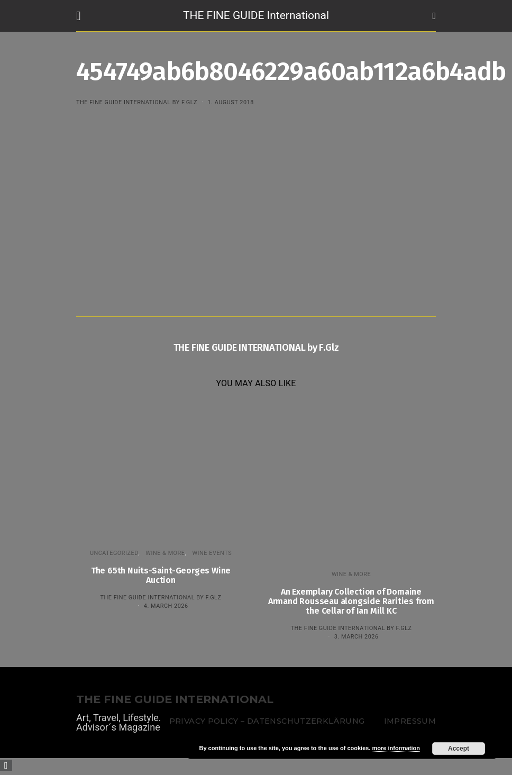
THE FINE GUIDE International (256, 15)
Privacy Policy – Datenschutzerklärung (266, 721)
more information (395, 748)
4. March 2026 (166, 606)
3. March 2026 (356, 636)
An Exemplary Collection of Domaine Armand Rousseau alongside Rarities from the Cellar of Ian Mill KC (351, 601)
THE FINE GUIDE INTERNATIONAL (174, 699)
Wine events (212, 553)
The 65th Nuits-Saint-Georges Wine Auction (161, 575)
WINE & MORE (165, 553)
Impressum (410, 721)
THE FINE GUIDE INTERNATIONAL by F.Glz (136, 102)
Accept (458, 748)
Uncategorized (114, 553)
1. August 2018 (230, 102)
